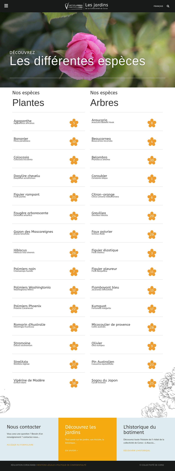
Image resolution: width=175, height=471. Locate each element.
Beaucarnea (101, 139)
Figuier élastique (105, 250)
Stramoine (22, 343)
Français (158, 6)
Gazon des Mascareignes (33, 232)
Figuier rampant (27, 194)
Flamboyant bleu (105, 287)
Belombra (99, 157)
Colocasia (21, 157)
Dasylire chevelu (27, 176)
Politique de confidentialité (71, 465)
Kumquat (99, 306)
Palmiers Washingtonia (32, 287)
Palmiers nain (25, 269)
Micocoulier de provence (111, 325)
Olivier (97, 343)
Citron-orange (103, 194)
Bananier (21, 139)
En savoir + (71, 450)
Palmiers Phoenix (27, 306)
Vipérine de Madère (29, 380)
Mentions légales (46, 465)
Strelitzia (21, 362)
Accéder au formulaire (20, 445)
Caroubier (99, 176)
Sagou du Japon (105, 380)
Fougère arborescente (31, 213)
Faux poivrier (102, 232)
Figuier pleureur (104, 269)
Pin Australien (103, 362)
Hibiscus (20, 250)
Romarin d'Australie (29, 325)
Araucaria (99, 120)
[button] (168, 6)
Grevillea (99, 213)
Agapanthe (22, 121)
